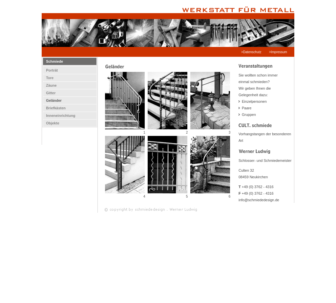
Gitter (49, 93)
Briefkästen (54, 108)
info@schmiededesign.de (259, 200)
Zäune (50, 85)
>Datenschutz (251, 52)
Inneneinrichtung (59, 116)
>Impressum (278, 52)
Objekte (51, 123)
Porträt (50, 70)
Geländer (52, 100)
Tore (48, 78)
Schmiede (53, 61)
